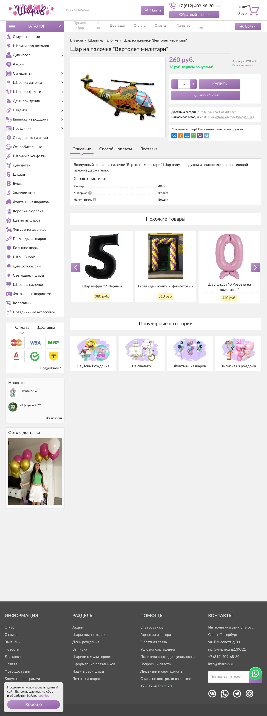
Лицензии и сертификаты (162, 671)
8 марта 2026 (28, 469)
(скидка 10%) (245, 117)
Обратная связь (153, 642)
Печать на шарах (86, 679)
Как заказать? (170, 26)
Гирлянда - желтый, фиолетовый (165, 286)
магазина (221, 117)
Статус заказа (152, 627)
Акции (77, 627)
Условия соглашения (157, 649)
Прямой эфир (79, 26)
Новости (12, 649)
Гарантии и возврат (156, 635)
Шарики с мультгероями (93, 657)
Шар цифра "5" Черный (102, 286)
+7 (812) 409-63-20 (156, 686)
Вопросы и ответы (156, 664)
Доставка (46, 406)
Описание (81, 149)
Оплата (22, 406)
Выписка (79, 649)
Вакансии (12, 642)
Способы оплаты (115, 149)
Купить (219, 84)
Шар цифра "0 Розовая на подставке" (229, 287)
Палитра (152, 26)
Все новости (54, 496)
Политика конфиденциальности (167, 657)
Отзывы (137, 26)
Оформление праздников (93, 664)
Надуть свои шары (88, 671)
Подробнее (51, 446)
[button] (33, 704)
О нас (95, 26)
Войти (248, 26)
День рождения (85, 642)
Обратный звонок (194, 15)
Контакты (190, 26)
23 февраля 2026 (30, 483)
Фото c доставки (24, 511)
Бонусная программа (22, 679)
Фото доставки (17, 671)
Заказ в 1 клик (208, 95)
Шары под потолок (88, 635)
